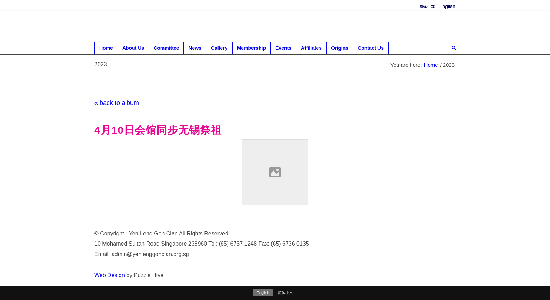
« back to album (116, 102)
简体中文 (285, 293)
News (195, 49)
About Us (133, 49)
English (262, 293)
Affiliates (311, 49)
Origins (340, 49)
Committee (166, 49)
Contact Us (371, 49)
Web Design (109, 275)
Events (283, 49)
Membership (252, 49)
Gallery (219, 49)
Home (106, 49)
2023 (100, 64)
